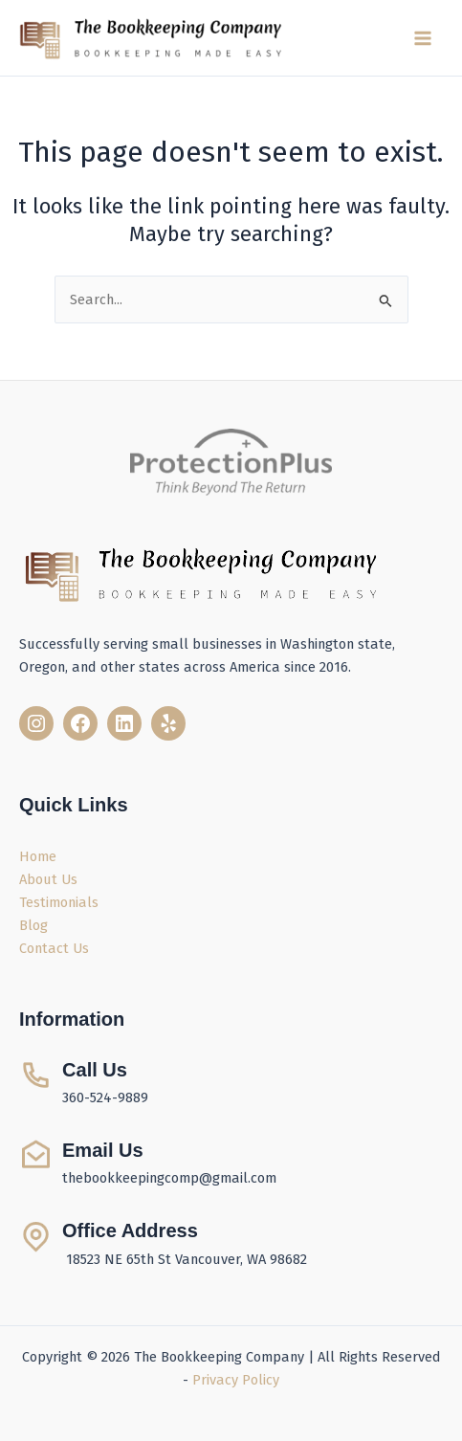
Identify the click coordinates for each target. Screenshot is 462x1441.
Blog (33, 925)
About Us (48, 879)
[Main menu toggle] (423, 38)
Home (37, 856)
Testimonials (59, 902)
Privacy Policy (235, 1379)
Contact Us (54, 948)
